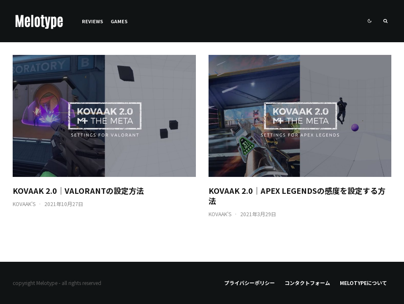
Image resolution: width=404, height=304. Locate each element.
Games (119, 21)
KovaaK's (24, 203)
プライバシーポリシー (249, 282)
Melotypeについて (363, 282)
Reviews (92, 21)
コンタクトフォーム (307, 282)
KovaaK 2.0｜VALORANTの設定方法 (78, 190)
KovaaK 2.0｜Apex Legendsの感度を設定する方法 (297, 195)
